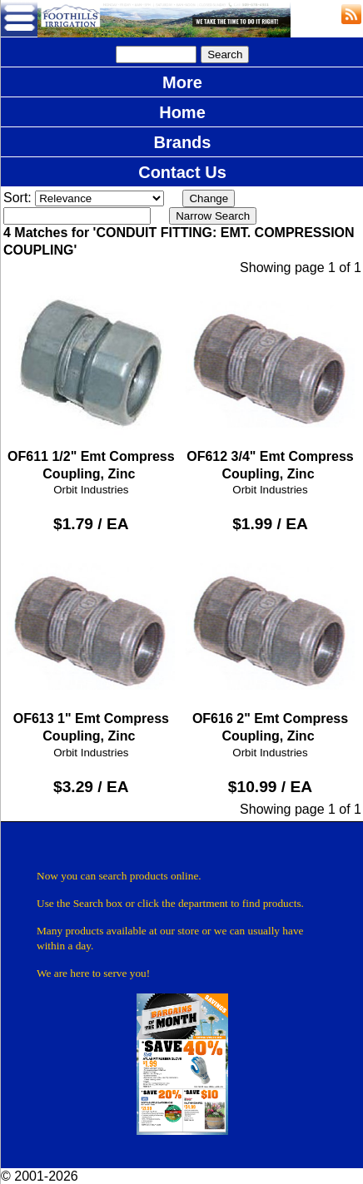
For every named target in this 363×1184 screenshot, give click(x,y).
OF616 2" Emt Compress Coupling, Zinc (270, 642)
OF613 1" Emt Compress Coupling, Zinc (91, 642)
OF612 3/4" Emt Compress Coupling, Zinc (270, 380)
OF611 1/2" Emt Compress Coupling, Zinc (91, 380)
